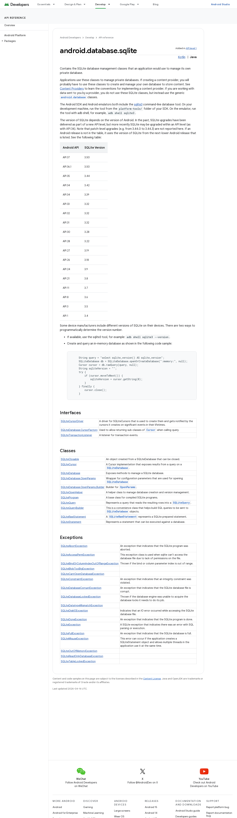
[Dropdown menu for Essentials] (55, 4)
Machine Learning (93, 812)
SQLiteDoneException (74, 619)
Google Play (127, 4)
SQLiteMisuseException (74, 638)
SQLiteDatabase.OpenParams (78, 478)
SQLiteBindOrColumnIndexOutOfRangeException (90, 563)
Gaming (88, 807)
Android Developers (70, 37)
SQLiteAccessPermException (78, 554)
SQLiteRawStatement (73, 516)
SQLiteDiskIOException (74, 610)
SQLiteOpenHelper (72, 492)
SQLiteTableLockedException (78, 661)
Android (57, 807)
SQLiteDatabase (117, 468)
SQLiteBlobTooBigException (77, 568)
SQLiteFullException (72, 633)
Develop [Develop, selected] (100, 4)
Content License (152, 678)
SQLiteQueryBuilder (72, 508)
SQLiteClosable (70, 459)
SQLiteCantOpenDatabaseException (82, 574)
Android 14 (151, 812)
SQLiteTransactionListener (76, 435)
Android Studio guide (187, 810)
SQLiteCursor (69, 464)
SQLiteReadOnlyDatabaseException (82, 656)
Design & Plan (73, 4)
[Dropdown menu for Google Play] (139, 4)
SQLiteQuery (68, 502)
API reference (15, 17)
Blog (155, 4)
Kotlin (181, 57)
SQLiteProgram (70, 497)
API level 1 (191, 48)
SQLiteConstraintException (77, 579)
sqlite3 (138, 104)
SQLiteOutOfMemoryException (79, 651)
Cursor (150, 430)
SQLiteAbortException (74, 546)
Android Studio (220, 4)
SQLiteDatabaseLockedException (81, 596)
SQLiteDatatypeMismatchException (82, 605)
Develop (89, 37)
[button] (23, 41)
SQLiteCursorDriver (72, 421)
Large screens (122, 810)
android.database (73, 97)
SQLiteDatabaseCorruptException (81, 587)
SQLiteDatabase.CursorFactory (79, 430)
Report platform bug (217, 807)
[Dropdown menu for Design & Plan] (86, 4)
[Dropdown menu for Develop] (111, 4)
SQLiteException (71, 624)
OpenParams (127, 487)
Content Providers (72, 89)
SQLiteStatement (71, 522)
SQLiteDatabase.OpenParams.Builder (82, 487)
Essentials (44, 4)
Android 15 (151, 807)
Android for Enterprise (65, 812)
